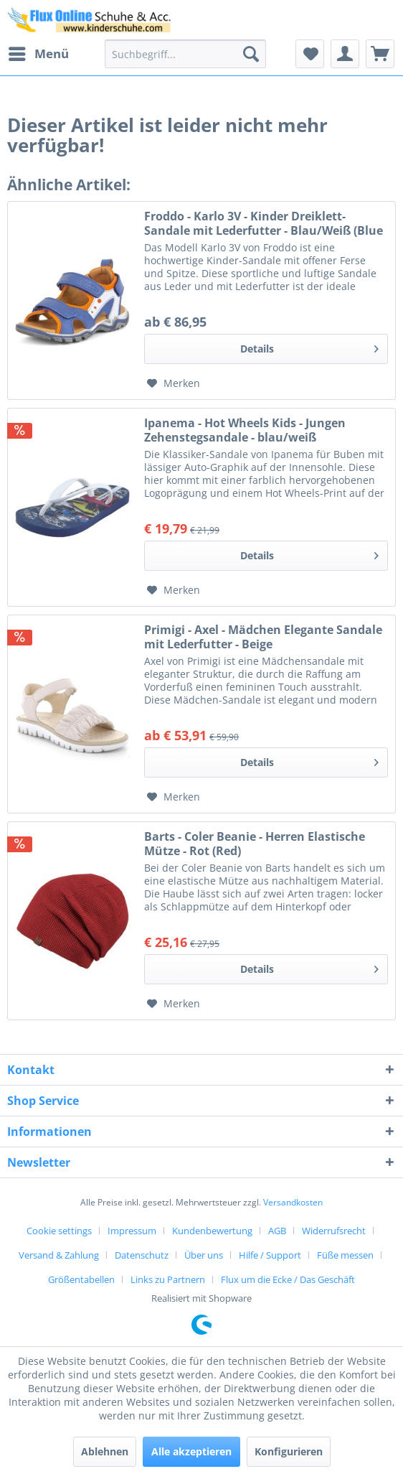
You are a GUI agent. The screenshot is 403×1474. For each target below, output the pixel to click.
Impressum (132, 1230)
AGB (277, 1230)
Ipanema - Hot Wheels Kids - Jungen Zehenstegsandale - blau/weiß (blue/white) (245, 430)
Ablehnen (104, 1451)
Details (309, 346)
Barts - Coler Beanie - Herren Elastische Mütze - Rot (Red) (254, 843)
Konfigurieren (289, 1451)
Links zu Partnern (168, 1279)
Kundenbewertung (212, 1230)
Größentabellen (81, 1279)
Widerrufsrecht (334, 1230)
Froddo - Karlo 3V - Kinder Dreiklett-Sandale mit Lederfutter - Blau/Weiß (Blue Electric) (263, 223)
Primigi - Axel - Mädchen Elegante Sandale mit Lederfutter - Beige (263, 636)
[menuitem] (38, 53)
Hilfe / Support (270, 1255)
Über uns (203, 1255)
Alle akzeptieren (191, 1451)
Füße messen (345, 1255)
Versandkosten (293, 1202)
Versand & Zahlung (59, 1255)
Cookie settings (59, 1230)
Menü (39, 52)
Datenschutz (142, 1255)
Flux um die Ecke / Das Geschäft (288, 1279)
